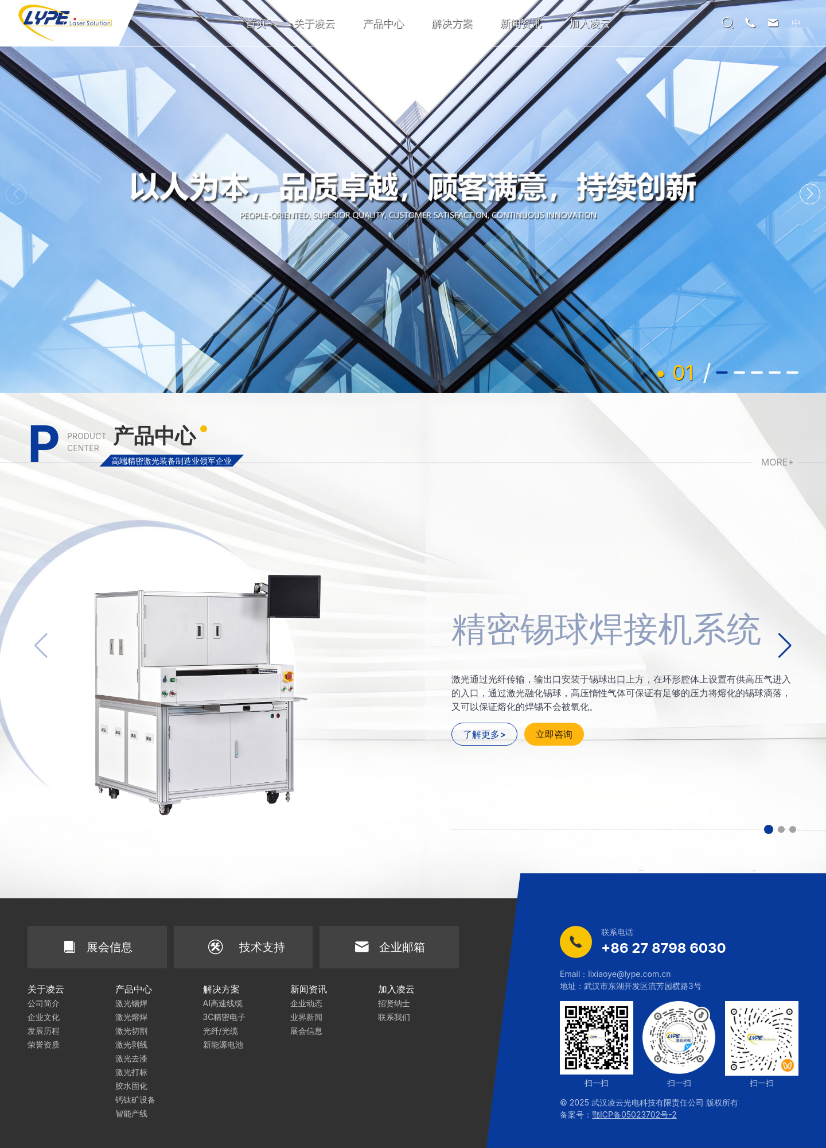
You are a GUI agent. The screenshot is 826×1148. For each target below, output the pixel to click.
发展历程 (44, 1030)
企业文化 (44, 1017)
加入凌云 (589, 23)
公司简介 (44, 1003)
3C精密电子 (224, 1017)
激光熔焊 (131, 1017)
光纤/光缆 (220, 1030)
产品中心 (383, 23)
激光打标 (131, 1072)
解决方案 (452, 23)
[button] (810, 194)
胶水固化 (131, 1086)
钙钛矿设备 (135, 1099)
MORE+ (777, 462)
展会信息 (306, 1030)
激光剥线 (131, 1044)
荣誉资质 (44, 1044)
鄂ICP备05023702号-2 (634, 1114)
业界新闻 (306, 1017)
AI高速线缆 (223, 1003)
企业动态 (306, 1003)
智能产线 (131, 1113)
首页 (256, 23)
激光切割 (131, 1030)
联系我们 (394, 1017)
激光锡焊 (131, 1003)
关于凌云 (314, 23)
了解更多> (484, 734)
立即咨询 (554, 734)
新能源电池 (223, 1044)
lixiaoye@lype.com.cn (629, 974)
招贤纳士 (394, 1003)
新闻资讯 (520, 23)
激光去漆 (131, 1058)
